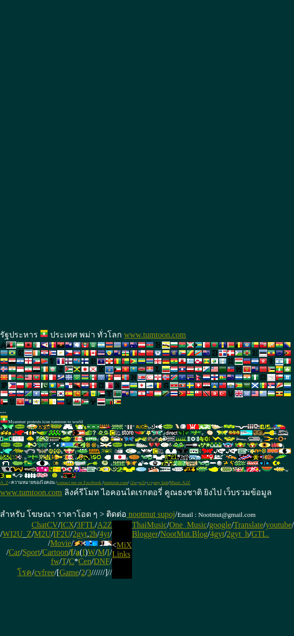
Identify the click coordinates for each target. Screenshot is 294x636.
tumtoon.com (116, 482)
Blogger (145, 534)
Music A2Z (180, 482)
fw (55, 561)
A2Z (104, 524)
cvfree (44, 572)
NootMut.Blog (184, 534)
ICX (67, 524)
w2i (142, 482)
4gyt (217, 534)
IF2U (61, 534)
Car (14, 552)
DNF (102, 561)
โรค (24, 572)
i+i (149, 482)
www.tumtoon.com (155, 334)
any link (160, 482)
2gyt (80, 534)
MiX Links (122, 549)
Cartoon (56, 552)
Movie (60, 543)
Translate (249, 524)
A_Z (4, 482)
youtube (279, 524)
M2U (42, 534)
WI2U (13, 534)
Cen (85, 561)
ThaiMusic (149, 524)
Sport (31, 552)
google (220, 524)
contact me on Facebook (79, 482)
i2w (133, 482)
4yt (104, 534)
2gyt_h (238, 534)
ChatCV (44, 524)
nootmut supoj (151, 514)
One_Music (188, 524)
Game (68, 572)
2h (93, 534)
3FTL (85, 524)
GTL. (260, 534)
